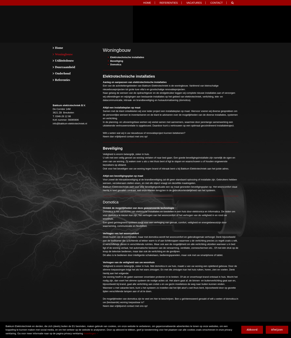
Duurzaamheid (65, 67)
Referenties (62, 80)
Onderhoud (63, 73)
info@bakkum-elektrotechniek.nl (70, 123)
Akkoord (252, 329)
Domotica (115, 64)
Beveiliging (116, 61)
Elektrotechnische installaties (127, 57)
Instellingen (91, 333)
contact (130, 136)
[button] (232, 3)
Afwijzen (277, 329)
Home (59, 48)
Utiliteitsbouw (64, 60)
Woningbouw (64, 54)
